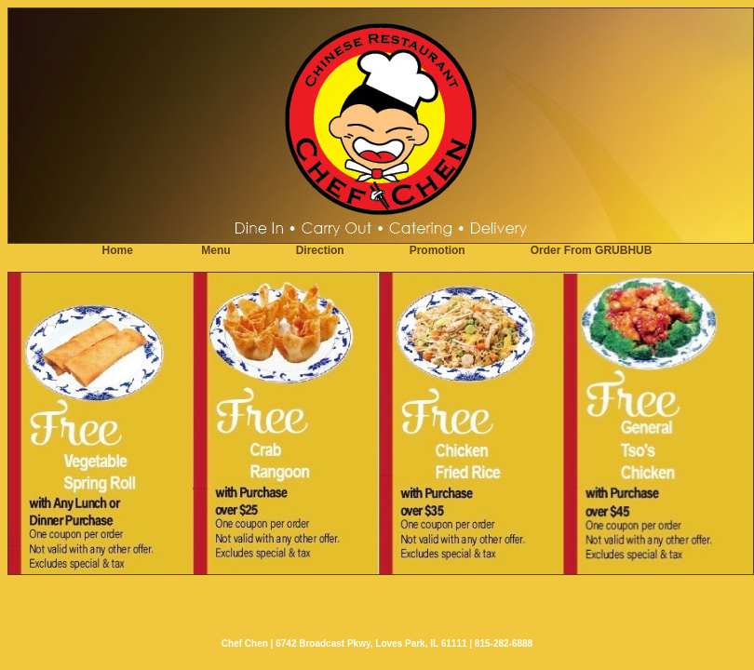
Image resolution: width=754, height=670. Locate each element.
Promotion (437, 250)
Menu (215, 250)
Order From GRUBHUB (592, 250)
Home (117, 250)
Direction (320, 250)
